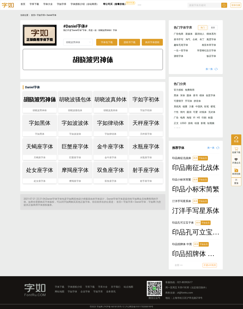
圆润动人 (199, 33)
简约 (182, 112)
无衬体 (211, 112)
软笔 (206, 106)
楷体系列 (211, 33)
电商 (182, 117)
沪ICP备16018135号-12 (113, 306)
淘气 (188, 39)
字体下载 (59, 286)
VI (194, 117)
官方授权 (178, 89)
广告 (176, 117)
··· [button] (139, 5)
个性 (176, 112)
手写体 (188, 101)
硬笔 (213, 106)
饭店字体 (211, 56)
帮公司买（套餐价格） (115, 4)
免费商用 (189, 89)
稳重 (185, 106)
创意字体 (210, 95)
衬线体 (203, 112)
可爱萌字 (178, 101)
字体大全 (48, 4)
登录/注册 (236, 5)
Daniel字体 (51, 15)
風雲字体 (211, 39)
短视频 (210, 123)
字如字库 (61, 4)
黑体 (176, 95)
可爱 (195, 112)
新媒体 (189, 33)
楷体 (201, 95)
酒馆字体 (178, 56)
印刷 (204, 117)
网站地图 (59, 291)
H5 (198, 117)
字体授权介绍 (75, 286)
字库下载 (34, 4)
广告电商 (178, 33)
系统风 (177, 106)
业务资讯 (111, 291)
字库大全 (102, 286)
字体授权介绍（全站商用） (85, 4)
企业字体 (85, 291)
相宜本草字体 (209, 45)
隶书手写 (178, 39)
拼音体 (197, 101)
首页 (23, 4)
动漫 (196, 123)
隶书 (195, 95)
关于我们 (115, 286)
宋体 (182, 95)
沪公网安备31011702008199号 (139, 306)
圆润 (189, 112)
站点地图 (128, 286)
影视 (203, 123)
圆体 (189, 95)
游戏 (190, 123)
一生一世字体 (181, 50)
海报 (189, 117)
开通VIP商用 (210, 265)
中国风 (198, 106)
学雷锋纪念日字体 (206, 50)
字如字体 (72, 291)
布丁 (202, 39)
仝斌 (195, 39)
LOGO (183, 123)
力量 (191, 106)
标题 (210, 117)
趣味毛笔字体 (181, 45)
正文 (176, 123)
